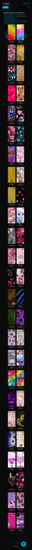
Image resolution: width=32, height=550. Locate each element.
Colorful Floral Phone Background (12, 83)
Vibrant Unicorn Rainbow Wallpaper (20, 388)
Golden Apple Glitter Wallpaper (20, 62)
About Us (9, 542)
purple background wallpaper (9, 21)
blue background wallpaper (9, 18)
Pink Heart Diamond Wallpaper (20, 164)
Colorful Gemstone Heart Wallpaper (12, 123)
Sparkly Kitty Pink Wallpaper (11, 530)
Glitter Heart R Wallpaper (20, 245)
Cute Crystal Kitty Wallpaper (11, 367)
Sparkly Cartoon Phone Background (12, 510)
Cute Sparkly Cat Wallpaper (20, 530)
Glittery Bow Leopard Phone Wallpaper (11, 306)
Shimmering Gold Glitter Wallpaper (11, 205)
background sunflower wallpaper (10, 19)
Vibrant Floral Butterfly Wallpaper (12, 245)
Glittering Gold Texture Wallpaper (12, 184)
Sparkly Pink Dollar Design (12, 266)
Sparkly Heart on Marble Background (20, 347)
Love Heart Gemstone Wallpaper (11, 489)
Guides (16, 543)
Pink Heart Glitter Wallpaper (11, 103)
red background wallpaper (9, 23)
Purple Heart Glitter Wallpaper (11, 469)
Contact (6, 542)
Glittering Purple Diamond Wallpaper (20, 327)
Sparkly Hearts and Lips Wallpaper (20, 123)
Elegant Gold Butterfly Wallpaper (20, 428)
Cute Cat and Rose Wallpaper (11, 225)
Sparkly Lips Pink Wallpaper (20, 266)
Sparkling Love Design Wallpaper (11, 286)
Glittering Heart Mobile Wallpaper (11, 62)
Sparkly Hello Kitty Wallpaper (20, 286)
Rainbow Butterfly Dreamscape (20, 510)
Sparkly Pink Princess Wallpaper (12, 428)
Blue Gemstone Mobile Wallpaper (20, 144)
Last (22, 533)
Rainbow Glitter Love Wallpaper (11, 42)
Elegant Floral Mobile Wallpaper (20, 103)
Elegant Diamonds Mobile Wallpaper (20, 449)
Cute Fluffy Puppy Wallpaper (20, 225)
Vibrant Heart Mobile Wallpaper (11, 164)
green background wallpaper (22, 21)
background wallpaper (8, 14)
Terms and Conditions (15, 542)
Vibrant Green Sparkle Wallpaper (11, 327)
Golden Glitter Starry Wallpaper (20, 83)
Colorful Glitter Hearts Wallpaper (20, 205)
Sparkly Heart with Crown (20, 469)
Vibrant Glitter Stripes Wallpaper (20, 42)
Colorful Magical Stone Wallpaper (20, 367)
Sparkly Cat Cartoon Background (20, 184)
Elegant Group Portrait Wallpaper (11, 347)
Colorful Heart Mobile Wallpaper (11, 388)
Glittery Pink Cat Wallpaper (12, 144)
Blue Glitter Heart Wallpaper (11, 449)
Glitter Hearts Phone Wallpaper (20, 489)
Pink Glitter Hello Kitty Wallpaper (20, 408)
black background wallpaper (19, 14)
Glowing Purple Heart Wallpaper (11, 408)
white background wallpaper (9, 16)
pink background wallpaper (21, 16)
